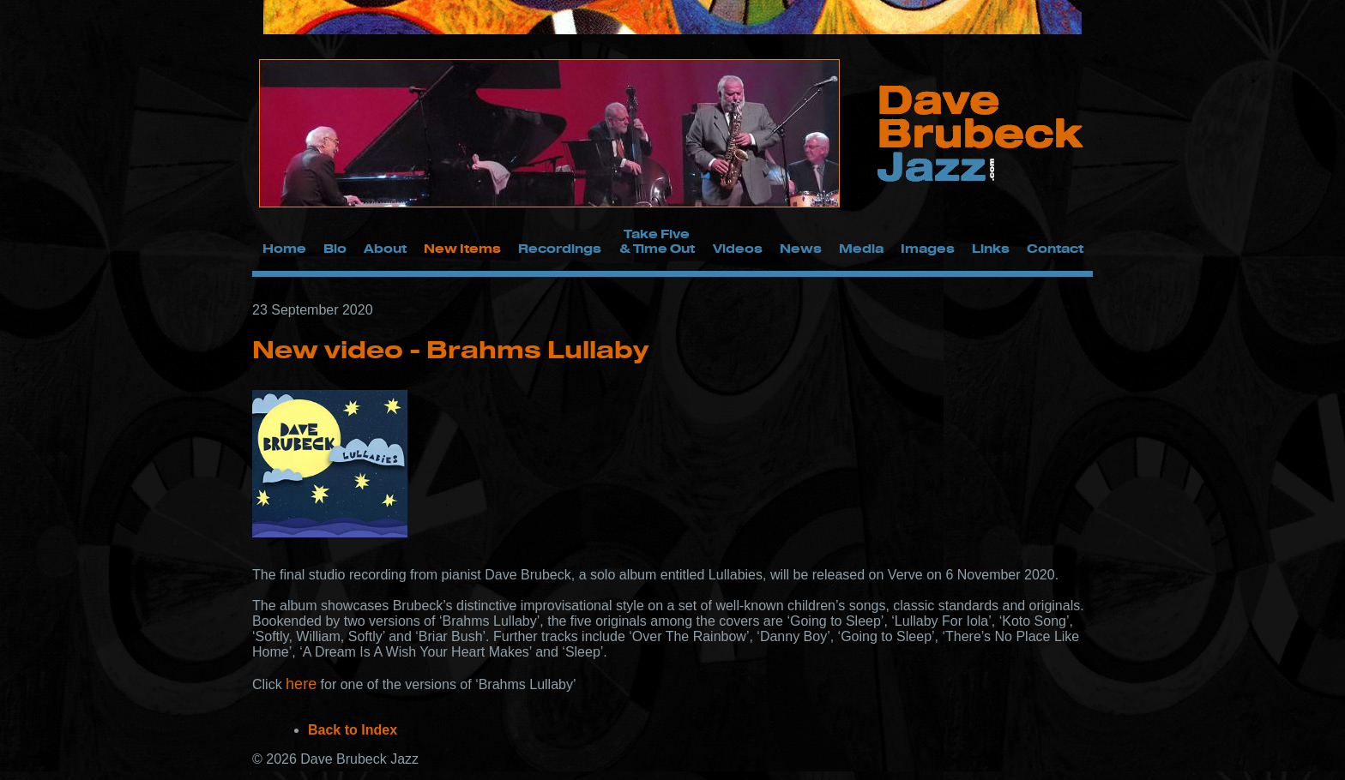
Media (861, 248)
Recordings (559, 248)
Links (991, 248)
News (801, 248)
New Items (462, 248)
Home (284, 248)
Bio (335, 248)
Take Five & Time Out (657, 240)
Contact (1055, 248)
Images (928, 248)
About (385, 248)
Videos (738, 248)
